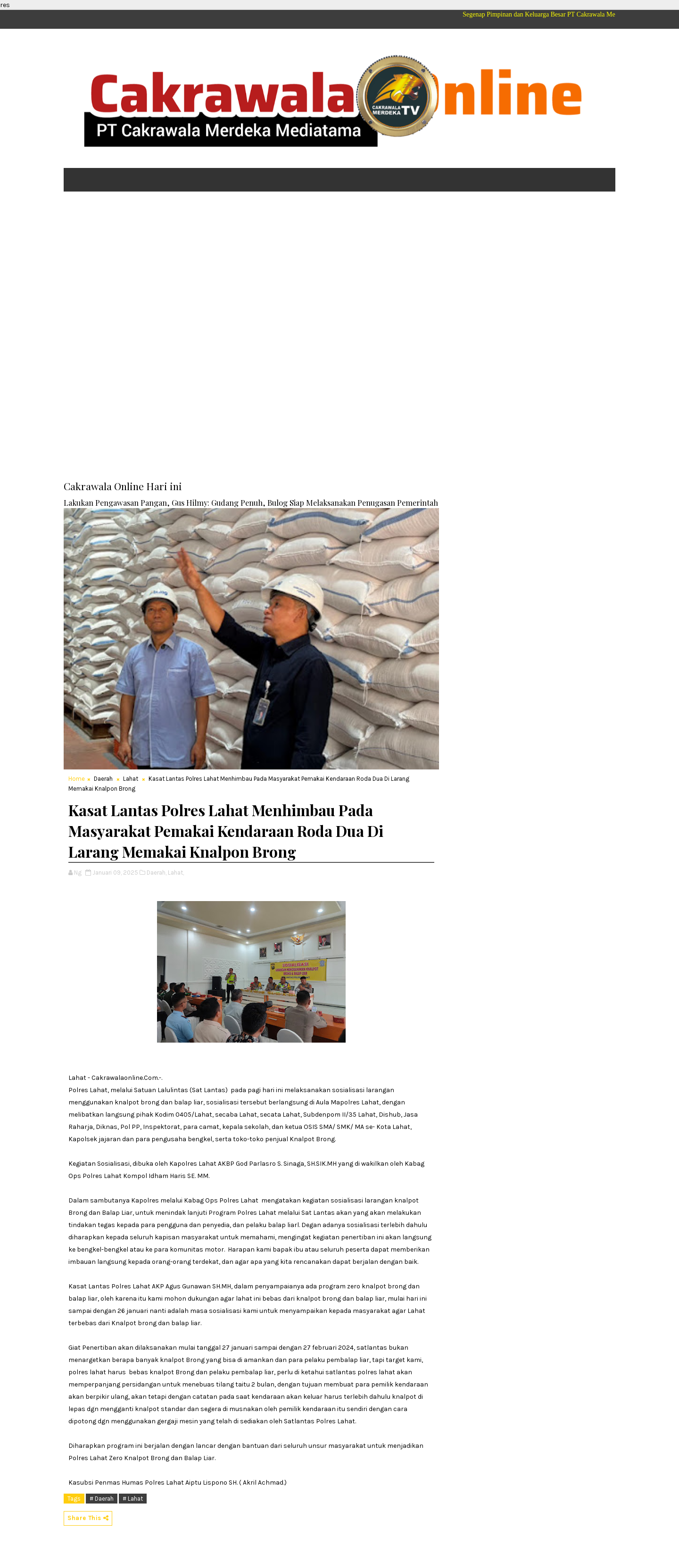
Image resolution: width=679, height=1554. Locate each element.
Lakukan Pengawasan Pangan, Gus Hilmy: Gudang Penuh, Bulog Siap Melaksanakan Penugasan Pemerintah (251, 502)
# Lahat (133, 1498)
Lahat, (176, 872)
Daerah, (156, 872)
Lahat (130, 778)
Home (76, 778)
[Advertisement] (339, 272)
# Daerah (102, 1498)
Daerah (103, 778)
